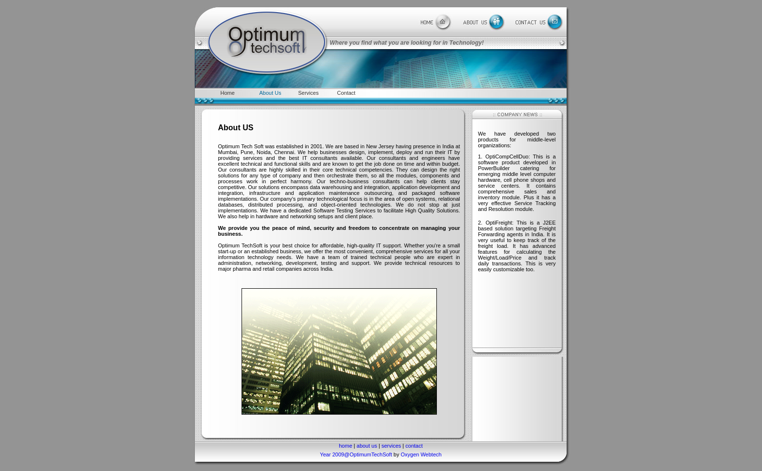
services (391, 446)
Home (228, 93)
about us (367, 446)
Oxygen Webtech (420, 454)
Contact (346, 93)
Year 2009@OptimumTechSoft (356, 454)
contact (413, 446)
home (345, 446)
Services (308, 93)
